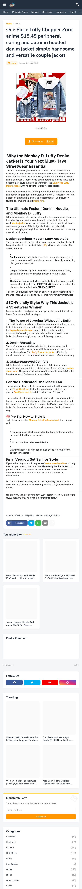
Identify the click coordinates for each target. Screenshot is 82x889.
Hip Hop (30, 515)
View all (27, 534)
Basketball (41, 836)
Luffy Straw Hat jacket (43, 352)
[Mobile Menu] (4, 4)
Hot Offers (41, 853)
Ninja (57, 515)
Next (75, 665)
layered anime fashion (21, 330)
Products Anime (20, 12)
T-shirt (73, 12)
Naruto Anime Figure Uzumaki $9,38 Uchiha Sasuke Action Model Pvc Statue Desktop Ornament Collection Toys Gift (60, 577)
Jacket (40, 515)
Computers (61, 12)
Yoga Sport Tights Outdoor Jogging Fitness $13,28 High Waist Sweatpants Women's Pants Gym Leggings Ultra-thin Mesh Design (58, 782)
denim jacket (19, 223)
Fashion (35, 12)
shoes (41, 874)
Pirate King (38, 200)
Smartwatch (41, 864)
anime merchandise (55, 463)
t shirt (41, 885)
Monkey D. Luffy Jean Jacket (44, 420)
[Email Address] (41, 809)
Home (6, 12)
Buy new (43, 141)
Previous (9, 665)
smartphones (41, 880)
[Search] (78, 4)
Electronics (47, 12)
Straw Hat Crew (20, 389)
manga (49, 515)
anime (17, 24)
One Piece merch (22, 392)
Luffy (44, 245)
